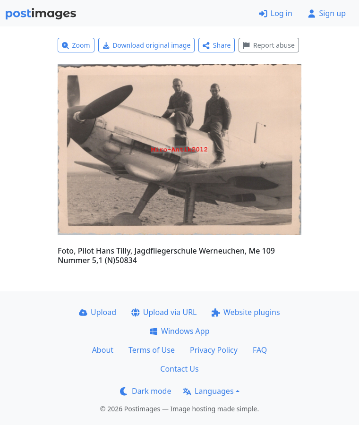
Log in (275, 13)
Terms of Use (151, 350)
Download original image (147, 45)
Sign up (327, 13)
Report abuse (268, 45)
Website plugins (246, 312)
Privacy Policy (214, 350)
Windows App (179, 331)
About (102, 350)
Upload (97, 312)
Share (217, 45)
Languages (208, 391)
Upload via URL (164, 312)
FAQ (260, 350)
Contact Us (179, 369)
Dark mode (145, 391)
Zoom (76, 45)
